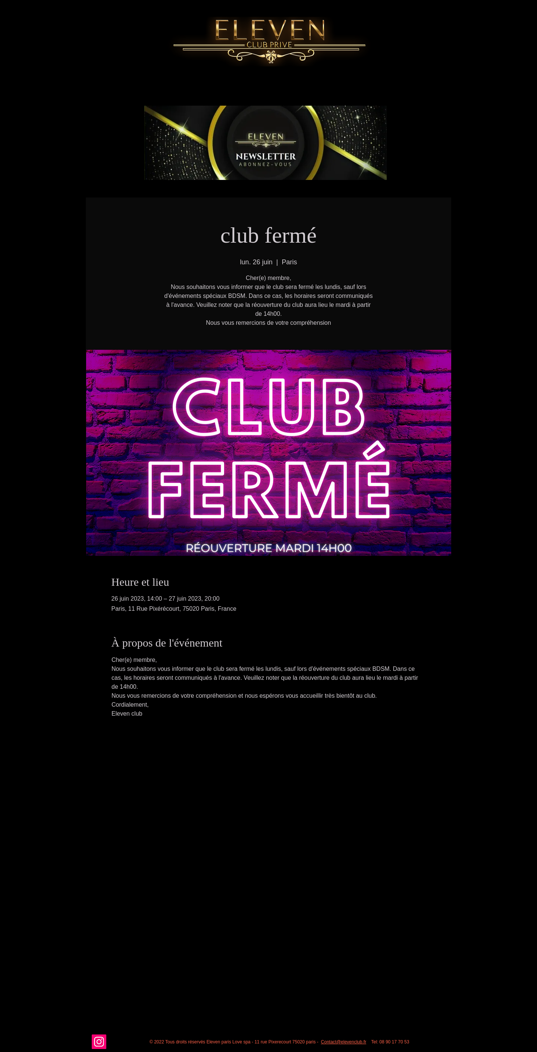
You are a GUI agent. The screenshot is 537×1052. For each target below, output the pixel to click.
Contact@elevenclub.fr (344, 1042)
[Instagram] (99, 1041)
